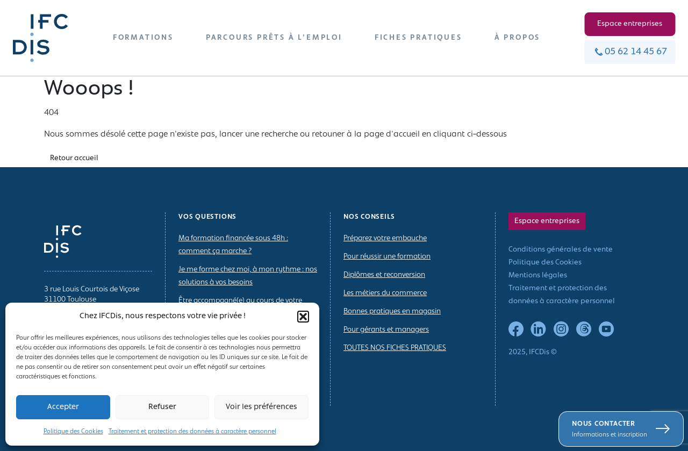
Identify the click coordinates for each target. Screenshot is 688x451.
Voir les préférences (261, 407)
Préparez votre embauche (385, 238)
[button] (303, 316)
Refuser (162, 407)
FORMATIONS (143, 38)
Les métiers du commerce (385, 293)
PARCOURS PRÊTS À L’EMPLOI (274, 38)
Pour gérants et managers (386, 330)
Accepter (63, 407)
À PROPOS (517, 38)
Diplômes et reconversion (384, 275)
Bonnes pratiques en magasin (392, 311)
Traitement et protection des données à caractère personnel (192, 431)
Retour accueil (74, 158)
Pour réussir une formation (387, 257)
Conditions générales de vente (560, 250)
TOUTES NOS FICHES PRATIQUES (394, 348)
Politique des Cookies (73, 431)
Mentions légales (537, 275)
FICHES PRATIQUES (418, 38)
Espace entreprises (629, 24)
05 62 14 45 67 (629, 52)
